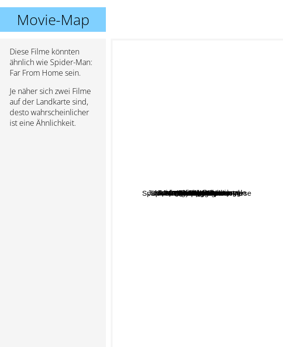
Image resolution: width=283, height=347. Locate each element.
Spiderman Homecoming (187, 130)
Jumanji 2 (208, 163)
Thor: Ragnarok (215, 226)
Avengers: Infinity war (203, 210)
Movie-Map (53, 19)
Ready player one (180, 235)
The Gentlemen (218, 242)
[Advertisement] (53, 186)
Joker (168, 267)
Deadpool (164, 180)
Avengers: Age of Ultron (186, 178)
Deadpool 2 (195, 266)
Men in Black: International (229, 140)
